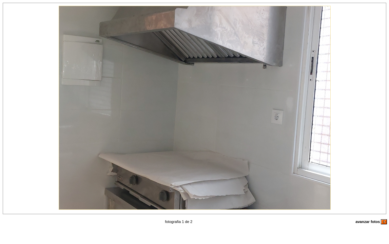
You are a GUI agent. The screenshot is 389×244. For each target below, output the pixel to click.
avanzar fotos (371, 222)
